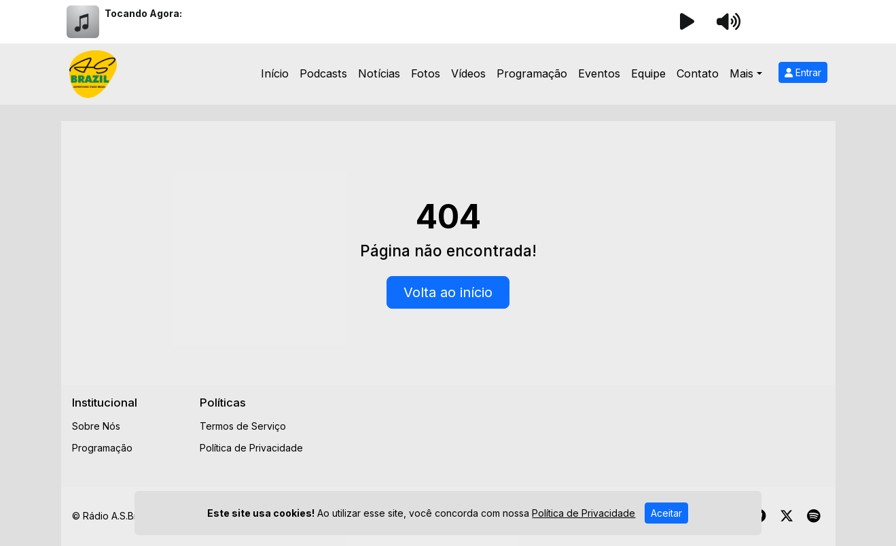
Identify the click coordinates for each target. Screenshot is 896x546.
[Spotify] (813, 516)
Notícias (379, 73)
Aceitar (666, 513)
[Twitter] (786, 516)
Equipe (648, 73)
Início (275, 73)
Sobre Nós (96, 426)
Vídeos (468, 73)
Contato (698, 73)
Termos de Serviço (243, 426)
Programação (532, 73)
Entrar (803, 72)
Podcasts (323, 73)
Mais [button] (741, 73)
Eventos (599, 73)
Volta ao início (448, 292)
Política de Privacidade (251, 448)
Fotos (425, 73)
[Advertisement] (575, 426)
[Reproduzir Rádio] (687, 21)
